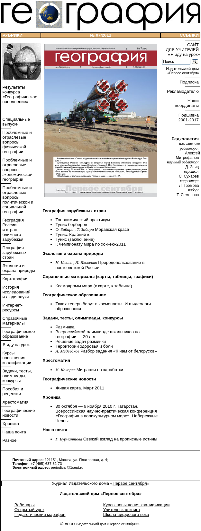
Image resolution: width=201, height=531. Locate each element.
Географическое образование (18, 334)
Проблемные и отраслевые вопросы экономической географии (16, 170)
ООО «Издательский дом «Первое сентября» (102, 524)
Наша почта (13, 432)
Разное (9, 440)
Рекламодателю (183, 91)
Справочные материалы (14, 321)
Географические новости (18, 413)
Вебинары (24, 504)
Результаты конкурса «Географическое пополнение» (19, 94)
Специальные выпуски (15, 121)
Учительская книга (121, 509)
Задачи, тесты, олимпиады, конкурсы (16, 376)
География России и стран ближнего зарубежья (12, 230)
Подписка (190, 82)
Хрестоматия (15, 402)
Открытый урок (29, 509)
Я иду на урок (15, 344)
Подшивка (189, 117)
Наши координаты (187, 103)
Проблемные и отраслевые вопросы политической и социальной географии (17, 199)
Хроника (10, 423)
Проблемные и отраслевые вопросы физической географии (16, 142)
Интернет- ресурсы (12, 307)
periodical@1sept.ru (67, 467)
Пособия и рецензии (12, 391)
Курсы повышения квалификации (16, 358)
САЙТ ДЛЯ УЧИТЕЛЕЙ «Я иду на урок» (183, 49)
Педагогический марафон (40, 514)
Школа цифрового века (126, 514)
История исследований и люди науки (16, 292)
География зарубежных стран (14, 252)
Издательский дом (183, 70)
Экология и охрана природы (18, 268)
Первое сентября (130, 483)
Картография (15, 278)
